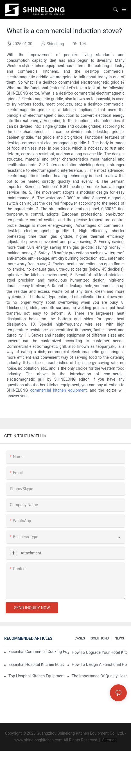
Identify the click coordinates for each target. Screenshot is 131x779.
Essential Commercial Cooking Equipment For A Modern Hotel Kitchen (37, 651)
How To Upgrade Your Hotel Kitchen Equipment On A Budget (99, 652)
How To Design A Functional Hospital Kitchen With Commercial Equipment (99, 664)
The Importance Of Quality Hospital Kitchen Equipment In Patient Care (99, 676)
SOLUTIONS (100, 638)
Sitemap (109, 740)
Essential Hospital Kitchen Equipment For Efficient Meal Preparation (36, 664)
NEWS (119, 638)
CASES (79, 638)
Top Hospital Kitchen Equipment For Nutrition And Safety (36, 676)
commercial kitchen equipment (58, 390)
